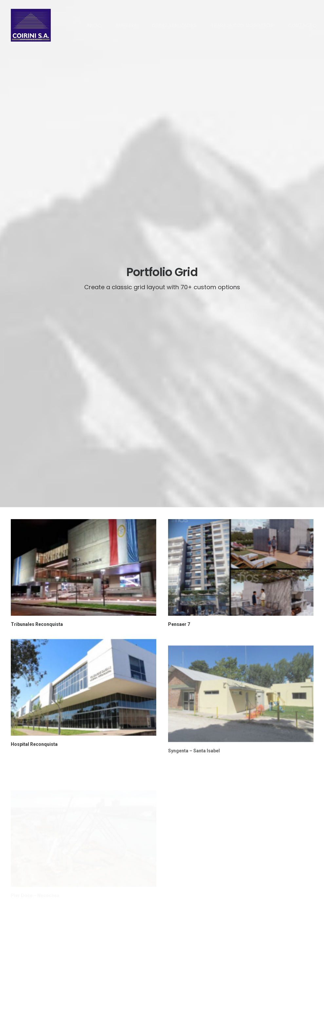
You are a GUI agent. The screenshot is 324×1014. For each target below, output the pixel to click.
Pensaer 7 (179, 289)
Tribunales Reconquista (37, 289)
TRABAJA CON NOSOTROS (242, 25)
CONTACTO (302, 25)
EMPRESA (126, 25)
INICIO (94, 25)
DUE (15, 1001)
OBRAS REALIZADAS (174, 25)
